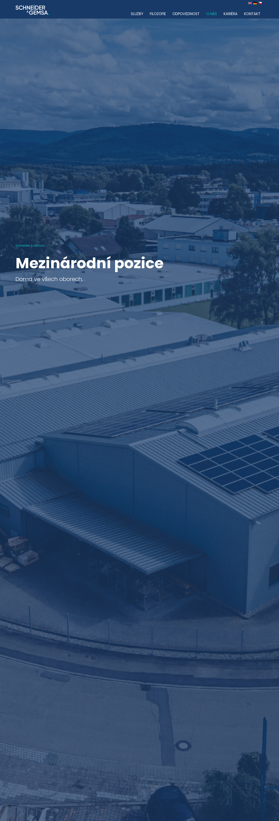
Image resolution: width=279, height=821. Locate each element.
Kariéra (231, 13)
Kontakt (252, 13)
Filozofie (158, 13)
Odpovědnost (186, 13)
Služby (137, 13)
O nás (211, 13)
